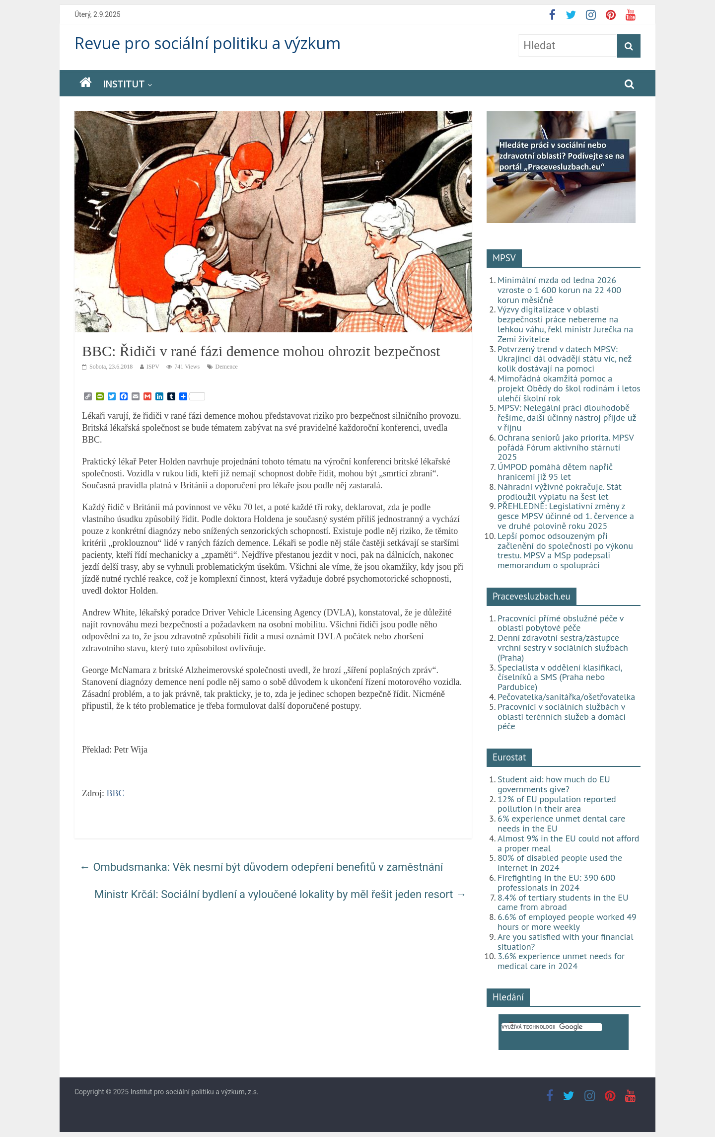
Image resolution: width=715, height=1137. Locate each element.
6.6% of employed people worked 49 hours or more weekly (567, 921)
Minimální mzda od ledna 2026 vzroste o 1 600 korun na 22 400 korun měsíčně (559, 289)
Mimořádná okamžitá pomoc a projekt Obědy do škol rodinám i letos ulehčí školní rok (569, 388)
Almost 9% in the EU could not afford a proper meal (569, 843)
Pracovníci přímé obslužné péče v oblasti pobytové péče (561, 623)
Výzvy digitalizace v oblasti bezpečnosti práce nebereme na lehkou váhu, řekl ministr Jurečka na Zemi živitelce (565, 323)
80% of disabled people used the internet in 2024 (560, 862)
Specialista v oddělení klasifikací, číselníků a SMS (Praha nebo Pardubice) (560, 677)
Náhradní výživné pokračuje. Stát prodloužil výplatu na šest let (560, 491)
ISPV (152, 366)
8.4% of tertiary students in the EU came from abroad (563, 902)
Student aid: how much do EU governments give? (554, 784)
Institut (123, 84)
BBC (116, 793)
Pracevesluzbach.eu (532, 596)
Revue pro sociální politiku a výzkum (207, 43)
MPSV (504, 258)
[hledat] (551, 1027)
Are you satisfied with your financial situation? (566, 941)
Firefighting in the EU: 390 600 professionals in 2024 (556, 882)
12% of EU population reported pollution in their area (557, 804)
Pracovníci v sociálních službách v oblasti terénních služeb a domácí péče (562, 716)
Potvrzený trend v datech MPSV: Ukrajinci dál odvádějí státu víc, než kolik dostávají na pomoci (565, 359)
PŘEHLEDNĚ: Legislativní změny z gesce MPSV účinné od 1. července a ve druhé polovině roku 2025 (566, 515)
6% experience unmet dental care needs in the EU (561, 823)
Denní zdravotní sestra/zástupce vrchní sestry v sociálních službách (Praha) (563, 647)
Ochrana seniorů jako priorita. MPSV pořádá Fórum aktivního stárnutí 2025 (566, 447)
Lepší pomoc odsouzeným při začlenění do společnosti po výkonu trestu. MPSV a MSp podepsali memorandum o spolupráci (565, 550)
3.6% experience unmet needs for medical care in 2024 (561, 961)
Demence (226, 366)
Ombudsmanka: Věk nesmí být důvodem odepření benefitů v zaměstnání (261, 867)
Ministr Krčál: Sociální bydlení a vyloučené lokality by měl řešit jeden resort (280, 894)
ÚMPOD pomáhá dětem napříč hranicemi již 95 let (555, 471)
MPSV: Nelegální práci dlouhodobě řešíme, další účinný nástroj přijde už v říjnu (567, 417)
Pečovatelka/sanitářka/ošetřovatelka (566, 696)
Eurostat (509, 757)
